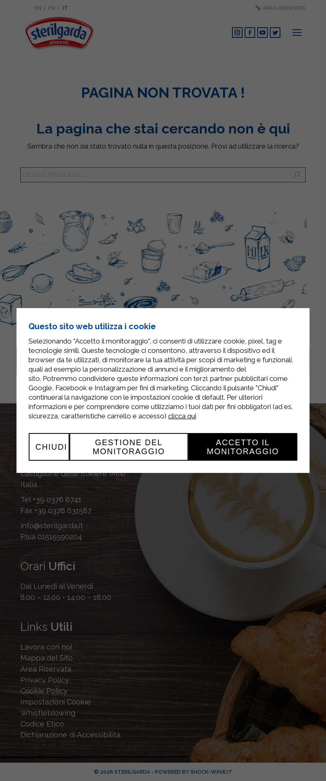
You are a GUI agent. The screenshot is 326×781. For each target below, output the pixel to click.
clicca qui (182, 416)
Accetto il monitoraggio (243, 447)
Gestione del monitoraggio (129, 447)
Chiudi (51, 446)
